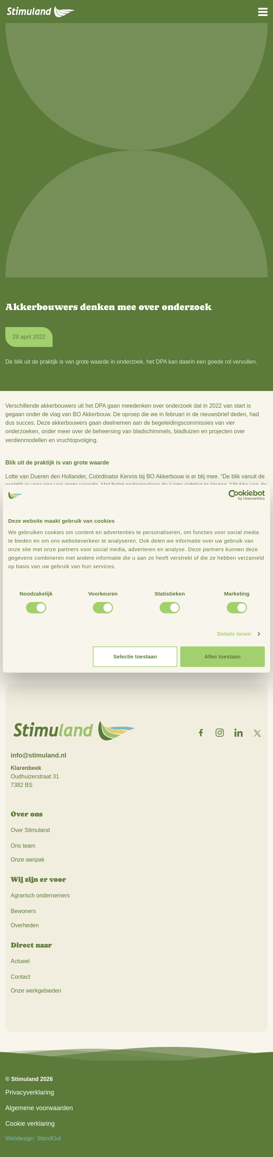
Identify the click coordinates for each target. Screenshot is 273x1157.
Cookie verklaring (30, 1123)
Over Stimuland (30, 830)
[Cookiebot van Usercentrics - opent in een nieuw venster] (234, 495)
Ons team (23, 846)
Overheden (25, 925)
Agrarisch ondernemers (40, 895)
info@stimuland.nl (38, 755)
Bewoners (23, 911)
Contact (20, 977)
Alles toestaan (222, 656)
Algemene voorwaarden (39, 1108)
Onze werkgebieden (36, 991)
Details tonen (234, 634)
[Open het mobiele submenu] (263, 11)
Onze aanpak (27, 860)
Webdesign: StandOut (33, 1138)
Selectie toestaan (135, 656)
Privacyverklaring (29, 1092)
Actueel (20, 961)
